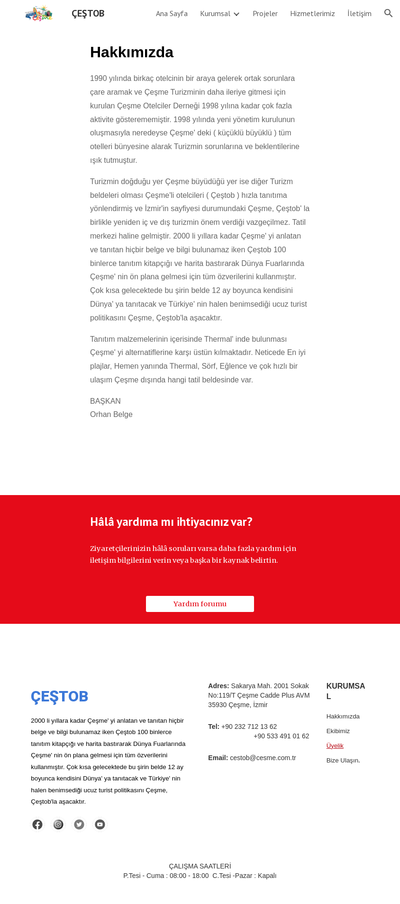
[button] (388, 13)
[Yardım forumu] (200, 604)
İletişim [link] (359, 13)
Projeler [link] (265, 13)
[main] (200, 240)
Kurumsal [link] (215, 13)
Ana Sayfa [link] (172, 13)
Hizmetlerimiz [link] (312, 13)
